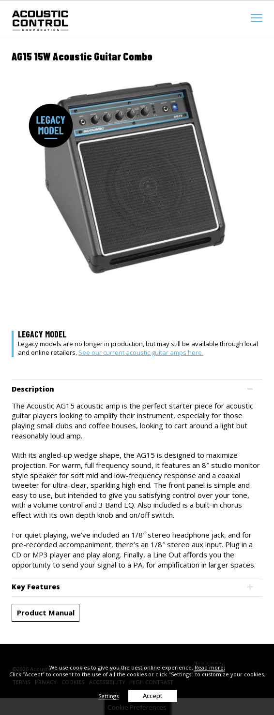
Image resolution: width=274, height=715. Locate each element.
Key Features (36, 586)
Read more (209, 667)
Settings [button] (108, 696)
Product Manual (46, 612)
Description (33, 389)
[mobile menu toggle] (256, 18)
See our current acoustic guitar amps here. (140, 352)
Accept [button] (153, 695)
